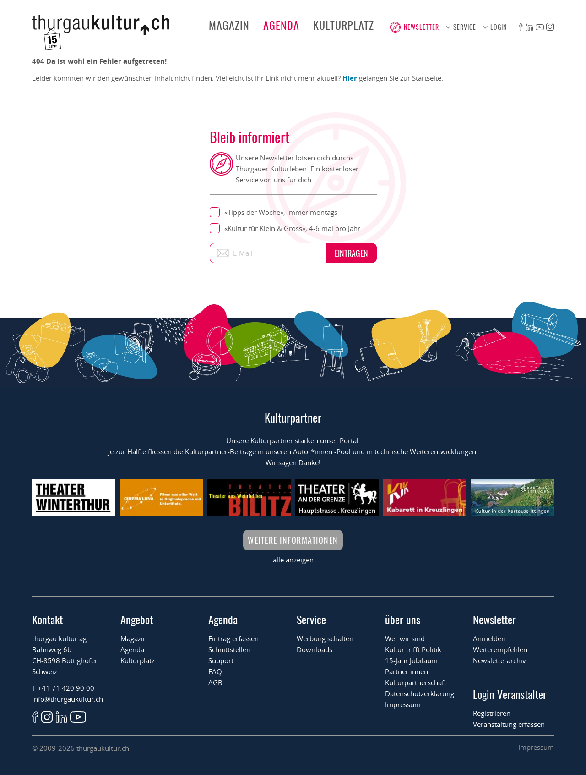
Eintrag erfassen (233, 638)
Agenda (281, 24)
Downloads (314, 649)
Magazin (229, 24)
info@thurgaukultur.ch (67, 699)
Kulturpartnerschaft (415, 682)
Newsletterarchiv (499, 660)
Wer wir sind (405, 638)
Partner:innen (406, 671)
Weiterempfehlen (500, 649)
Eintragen (351, 253)
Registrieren (491, 713)
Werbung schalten (325, 638)
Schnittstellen (229, 649)
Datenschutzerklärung (419, 693)
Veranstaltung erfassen (509, 724)
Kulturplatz (343, 24)
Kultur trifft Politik (413, 649)
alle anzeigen (293, 559)
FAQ (215, 671)
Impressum (403, 704)
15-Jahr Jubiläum (411, 660)
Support (220, 660)
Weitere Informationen (293, 540)
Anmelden (489, 638)
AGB (215, 682)
